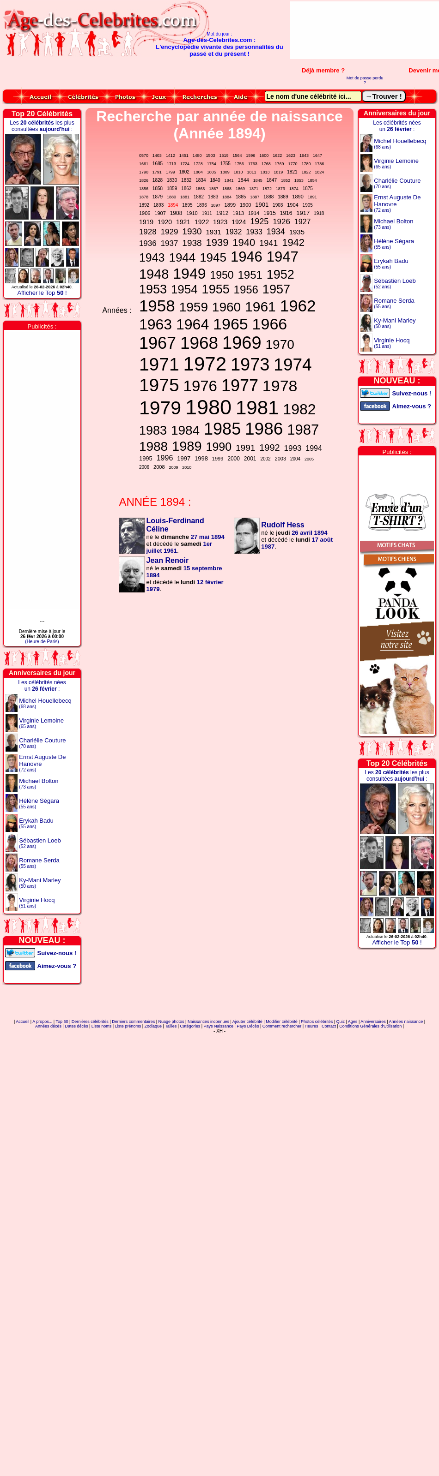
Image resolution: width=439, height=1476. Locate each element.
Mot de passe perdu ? (365, 80)
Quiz (340, 1021)
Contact (329, 1026)
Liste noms (101, 1026)
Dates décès (76, 1026)
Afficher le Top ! (42, 292)
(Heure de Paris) (42, 641)
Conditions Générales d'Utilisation (370, 1026)
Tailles (171, 1026)
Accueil (22, 1021)
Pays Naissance (218, 1026)
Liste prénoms (128, 1026)
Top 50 (61, 1021)
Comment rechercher (282, 1026)
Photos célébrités (317, 1021)
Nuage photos (171, 1021)
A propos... (42, 1021)
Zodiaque (153, 1026)
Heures (311, 1026)
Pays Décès (248, 1026)
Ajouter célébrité (247, 1021)
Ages (353, 1021)
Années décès (48, 1026)
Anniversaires (373, 1021)
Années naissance (406, 1021)
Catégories (190, 1026)
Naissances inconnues (208, 1021)
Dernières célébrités (90, 1021)
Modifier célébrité (282, 1021)
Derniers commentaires (133, 1021)
